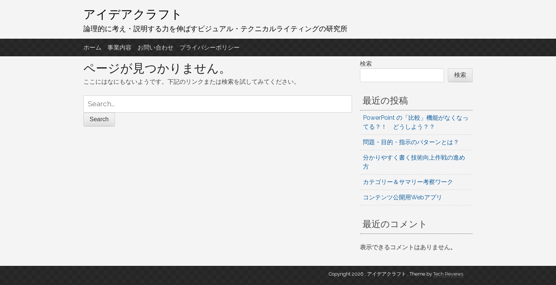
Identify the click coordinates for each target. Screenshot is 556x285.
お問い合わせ (155, 47)
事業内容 (119, 47)
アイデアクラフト (133, 13)
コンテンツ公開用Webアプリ (402, 197)
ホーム (92, 47)
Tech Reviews (448, 274)
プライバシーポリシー (210, 47)
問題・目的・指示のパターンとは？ (411, 142)
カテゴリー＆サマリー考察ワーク (408, 181)
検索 (366, 63)
